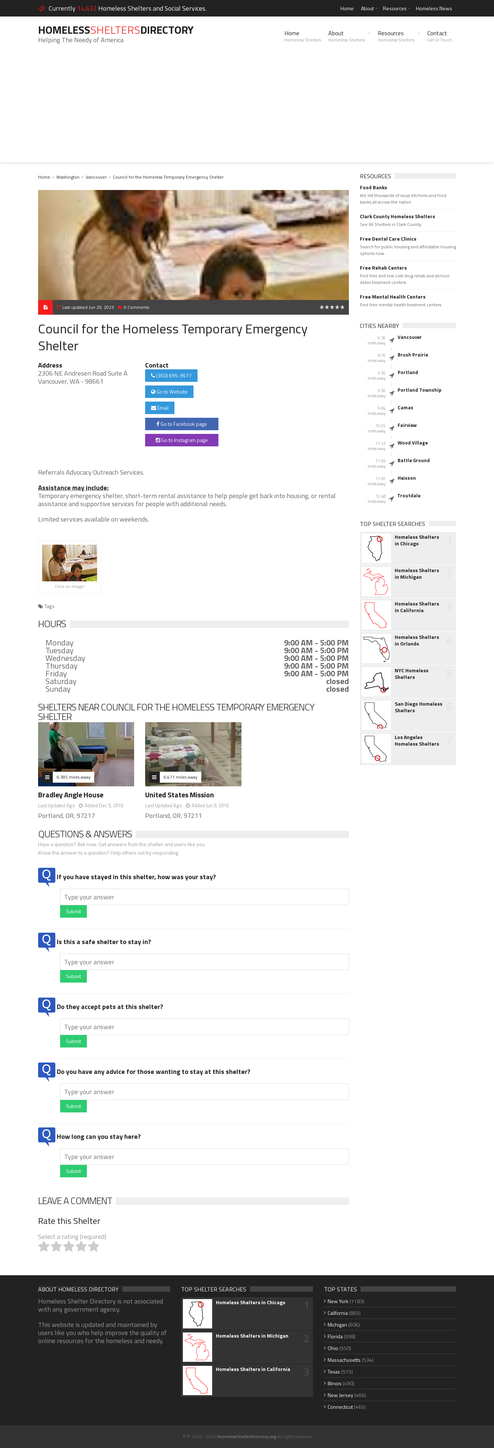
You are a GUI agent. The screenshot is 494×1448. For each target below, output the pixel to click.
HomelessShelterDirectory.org (246, 1436)
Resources (395, 8)
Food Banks (373, 187)
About (367, 8)
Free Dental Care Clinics (388, 238)
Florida (335, 1336)
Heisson (407, 478)
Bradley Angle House (70, 794)
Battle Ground (414, 460)
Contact (439, 36)
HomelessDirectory (115, 29)
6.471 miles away (180, 777)
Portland (408, 372)
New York (338, 1301)
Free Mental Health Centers (392, 296)
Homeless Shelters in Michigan (417, 573)
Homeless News (434, 8)
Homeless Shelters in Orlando (417, 640)
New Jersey (340, 1395)
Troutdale (408, 495)
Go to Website (169, 391)
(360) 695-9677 (171, 375)
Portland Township (419, 390)
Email (160, 408)
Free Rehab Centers (383, 267)
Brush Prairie (413, 354)
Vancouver (96, 176)
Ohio (333, 1348)
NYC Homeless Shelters (411, 673)
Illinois (335, 1383)
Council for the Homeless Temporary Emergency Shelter (168, 176)
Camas (405, 407)
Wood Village (413, 442)
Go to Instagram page (182, 440)
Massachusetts (344, 1360)
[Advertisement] (247, 110)
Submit (73, 911)
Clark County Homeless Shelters (397, 216)
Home (347, 8)
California (338, 1313)
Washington (68, 176)
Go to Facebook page (181, 424)
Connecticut (340, 1407)
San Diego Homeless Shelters (418, 707)
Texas (334, 1371)
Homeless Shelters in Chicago (417, 540)
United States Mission (179, 794)
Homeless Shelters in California (417, 607)
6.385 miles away (73, 777)
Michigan (337, 1324)
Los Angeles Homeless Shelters (417, 740)
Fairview (407, 425)
